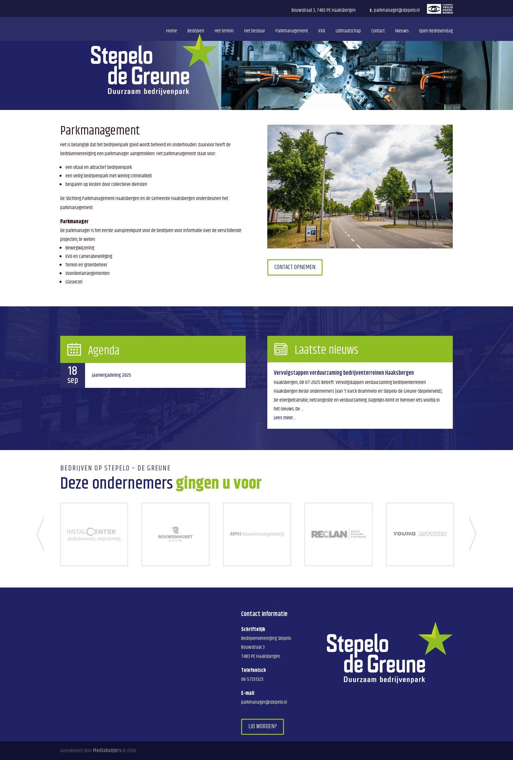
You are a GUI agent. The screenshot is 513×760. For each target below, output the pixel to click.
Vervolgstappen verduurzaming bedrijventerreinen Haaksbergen (344, 373)
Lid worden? (262, 726)
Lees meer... (285, 418)
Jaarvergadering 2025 (111, 375)
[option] (94, 534)
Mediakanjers (107, 751)
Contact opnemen (294, 267)
